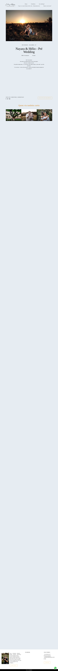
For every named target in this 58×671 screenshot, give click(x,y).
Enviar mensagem (48, 657)
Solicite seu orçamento (45, 627)
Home (26, 3)
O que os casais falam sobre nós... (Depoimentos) (29, 5)
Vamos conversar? (47, 5)
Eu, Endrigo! (42, 3)
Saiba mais (13, 666)
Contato (47, 663)
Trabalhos (33, 3)
